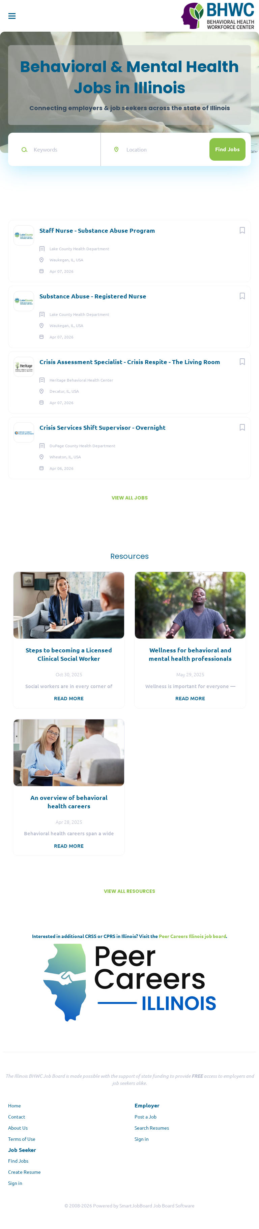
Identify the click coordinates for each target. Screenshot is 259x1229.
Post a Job (145, 1116)
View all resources (129, 891)
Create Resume (24, 1172)
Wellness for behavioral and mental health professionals (190, 654)
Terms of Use (21, 1139)
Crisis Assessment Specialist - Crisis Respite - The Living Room (129, 361)
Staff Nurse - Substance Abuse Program (97, 230)
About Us (18, 1128)
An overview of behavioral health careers (69, 802)
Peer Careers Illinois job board (192, 936)
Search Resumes (152, 1128)
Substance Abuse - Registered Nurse (92, 296)
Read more (69, 698)
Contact (16, 1116)
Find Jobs (227, 149)
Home (14, 1105)
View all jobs (130, 497)
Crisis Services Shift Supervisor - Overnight (102, 427)
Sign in (142, 1139)
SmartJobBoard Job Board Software (157, 1205)
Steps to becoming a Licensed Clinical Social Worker (69, 654)
